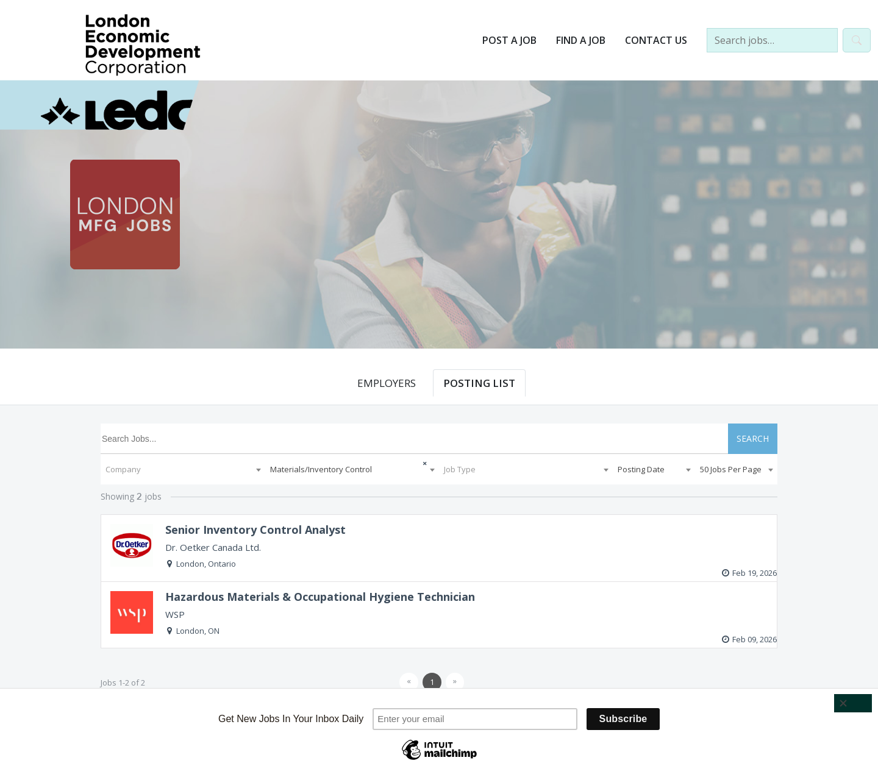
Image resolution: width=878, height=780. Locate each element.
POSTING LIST (479, 383)
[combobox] (183, 469)
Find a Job (580, 40)
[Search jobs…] (772, 40)
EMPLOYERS (386, 383)
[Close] (853, 703)
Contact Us (656, 40)
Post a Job (509, 40)
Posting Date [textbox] (641, 469)
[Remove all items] (415, 462)
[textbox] (183, 469)
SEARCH (753, 438)
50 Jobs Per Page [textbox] (731, 469)
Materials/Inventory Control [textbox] (321, 469)
